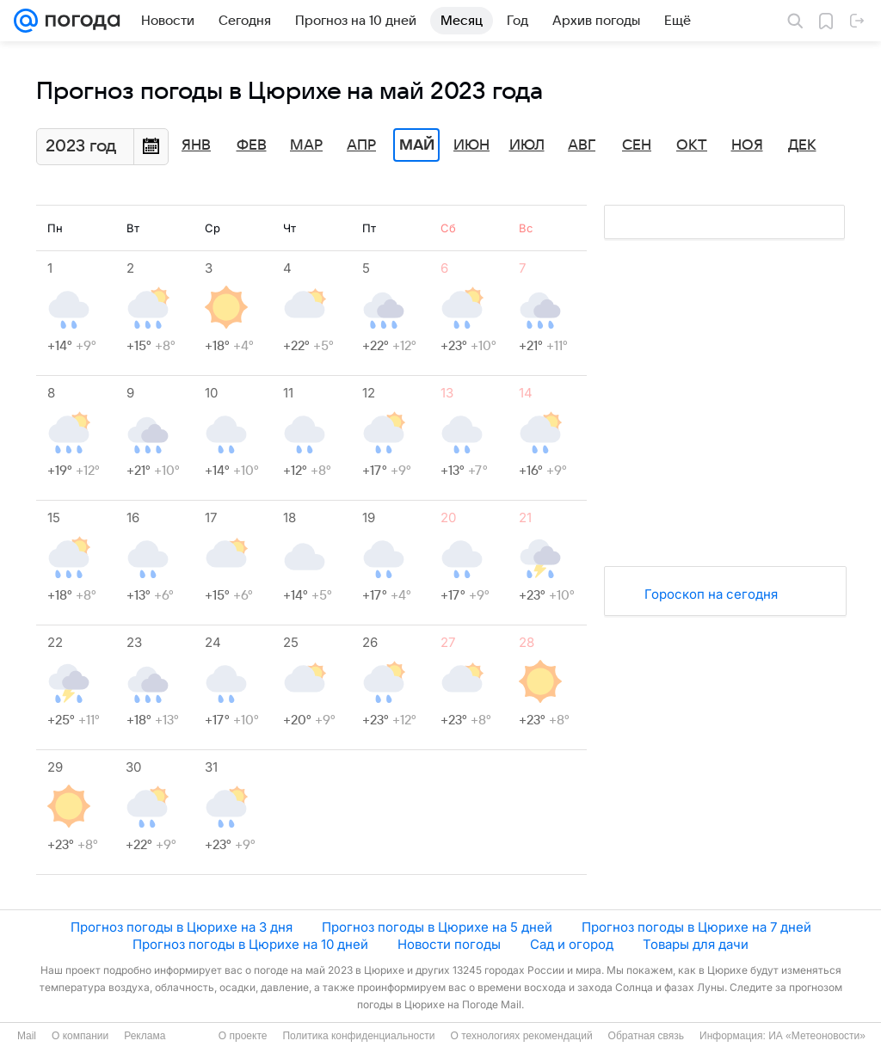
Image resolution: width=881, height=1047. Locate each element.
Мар (306, 145)
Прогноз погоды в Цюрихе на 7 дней (696, 927)
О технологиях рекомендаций (521, 1036)
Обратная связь (646, 1036)
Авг (581, 145)
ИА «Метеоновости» (817, 1036)
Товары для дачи (696, 944)
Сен (636, 145)
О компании (80, 1036)
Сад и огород (571, 944)
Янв (196, 145)
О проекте (243, 1036)
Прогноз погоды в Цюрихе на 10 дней (250, 944)
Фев (252, 145)
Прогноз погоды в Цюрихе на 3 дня (182, 927)
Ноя (747, 145)
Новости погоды (449, 944)
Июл (527, 145)
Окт (691, 145)
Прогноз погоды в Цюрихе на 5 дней (437, 927)
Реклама (144, 1036)
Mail (26, 1036)
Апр (361, 145)
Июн (471, 145)
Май (416, 145)
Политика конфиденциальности (358, 1036)
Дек (802, 145)
